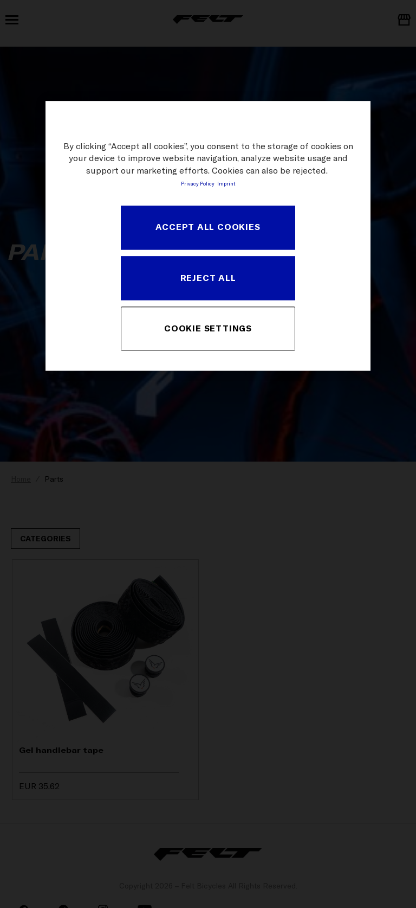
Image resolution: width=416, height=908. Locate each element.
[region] (208, 235)
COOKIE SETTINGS (208, 328)
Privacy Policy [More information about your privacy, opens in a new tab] (197, 184)
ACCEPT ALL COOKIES (207, 227)
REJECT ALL (208, 277)
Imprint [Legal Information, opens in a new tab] (226, 184)
